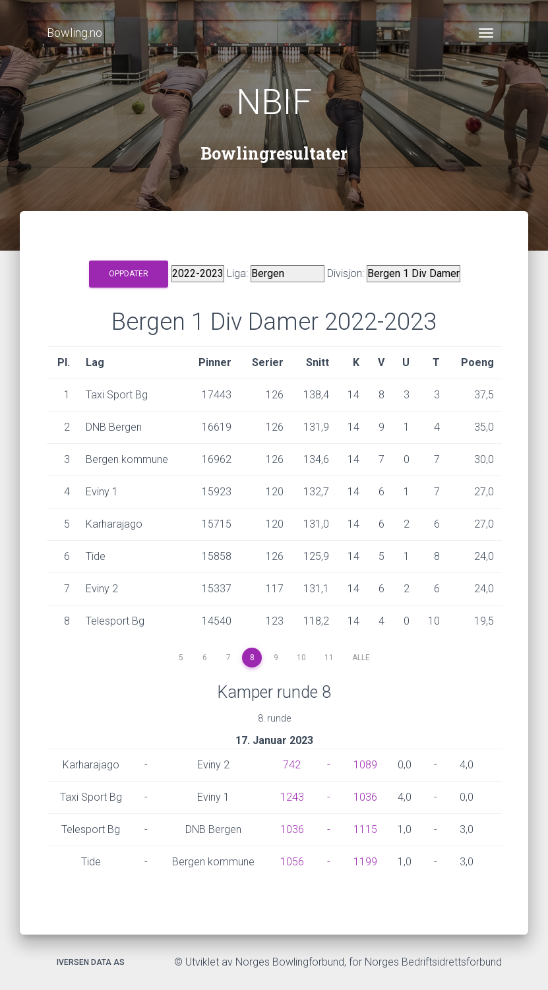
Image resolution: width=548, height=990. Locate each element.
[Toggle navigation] (486, 33)
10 (301, 657)
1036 (365, 797)
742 (292, 764)
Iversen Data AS (91, 962)
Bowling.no (74, 33)
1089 (365, 764)
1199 (365, 861)
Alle (361, 657)
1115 (365, 829)
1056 (292, 861)
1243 (292, 797)
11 (329, 657)
